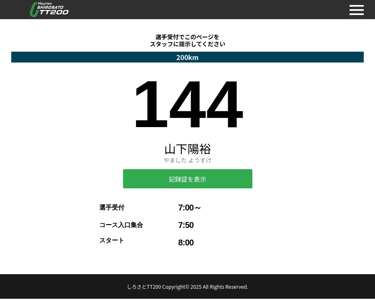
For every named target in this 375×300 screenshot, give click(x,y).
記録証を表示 (187, 179)
